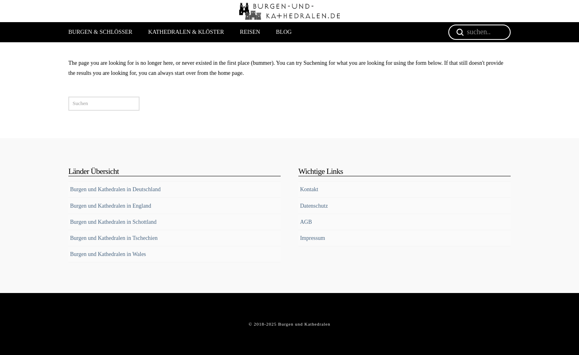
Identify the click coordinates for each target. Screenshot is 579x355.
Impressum (312, 238)
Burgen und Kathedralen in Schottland (113, 222)
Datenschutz (314, 206)
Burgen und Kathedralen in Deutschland (115, 189)
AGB (306, 222)
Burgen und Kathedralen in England (110, 206)
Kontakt (309, 189)
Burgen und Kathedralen (304, 324)
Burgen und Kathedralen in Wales (108, 254)
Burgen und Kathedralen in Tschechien (114, 238)
